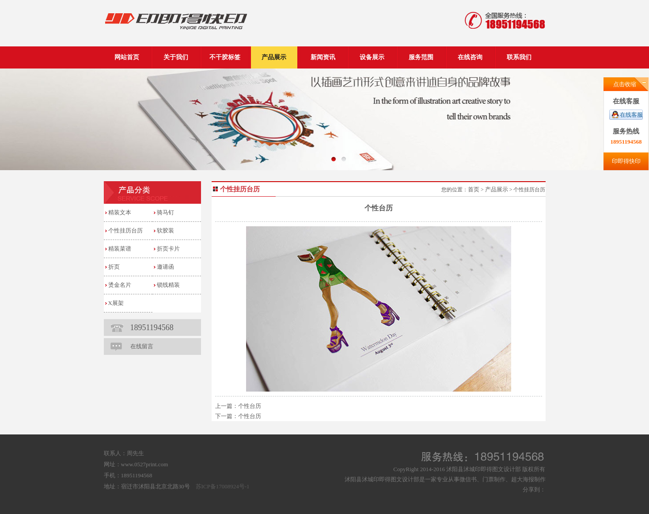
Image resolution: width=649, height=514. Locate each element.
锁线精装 (168, 285)
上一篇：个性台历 (238, 406)
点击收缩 (624, 84)
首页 (473, 189)
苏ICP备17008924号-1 (223, 486)
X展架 (116, 303)
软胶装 (165, 230)
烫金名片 (119, 285)
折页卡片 (168, 248)
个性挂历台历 (125, 230)
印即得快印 (626, 161)
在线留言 (141, 346)
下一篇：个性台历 (238, 416)
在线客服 (631, 114)
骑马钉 (165, 212)
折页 (114, 266)
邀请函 (165, 266)
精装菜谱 (119, 248)
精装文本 (119, 212)
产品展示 (496, 189)
